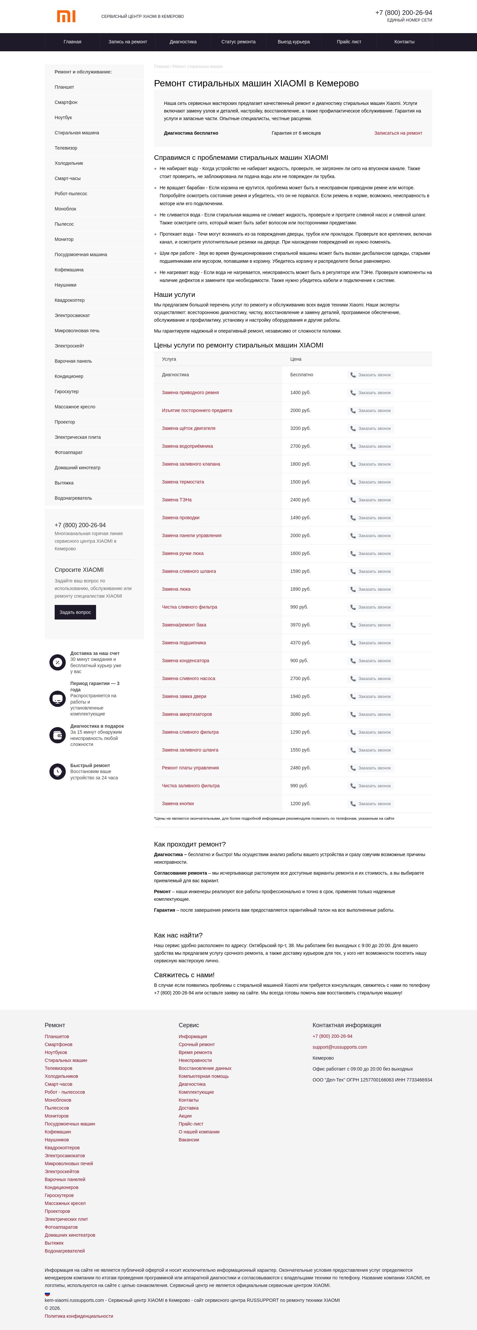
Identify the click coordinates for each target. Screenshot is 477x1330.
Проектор (65, 422)
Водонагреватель (73, 498)
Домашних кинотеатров (70, 1235)
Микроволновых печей (69, 1163)
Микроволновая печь (77, 330)
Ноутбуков (56, 1052)
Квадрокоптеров (62, 1147)
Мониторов (57, 1116)
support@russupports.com (340, 1047)
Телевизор (66, 148)
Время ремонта (195, 1052)
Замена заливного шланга (190, 750)
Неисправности (195, 1060)
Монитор (64, 239)
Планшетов (57, 1036)
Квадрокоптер (69, 300)
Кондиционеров (62, 1187)
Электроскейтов (62, 1171)
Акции (185, 1116)
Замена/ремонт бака (184, 624)
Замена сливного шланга (189, 571)
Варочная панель (73, 361)
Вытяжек (54, 1243)
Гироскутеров (59, 1195)
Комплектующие (196, 1092)
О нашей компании (199, 1131)
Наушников (57, 1139)
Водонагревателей (65, 1251)
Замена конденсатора (185, 660)
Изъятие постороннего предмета (197, 410)
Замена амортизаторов (187, 714)
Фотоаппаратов (61, 1227)
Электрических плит (66, 1219)
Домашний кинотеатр (77, 467)
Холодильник (69, 163)
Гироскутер (67, 391)
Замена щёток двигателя (188, 428)
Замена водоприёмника (187, 446)
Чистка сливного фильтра (189, 607)
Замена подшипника (184, 642)
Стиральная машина (77, 132)
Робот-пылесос (71, 193)
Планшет (64, 87)
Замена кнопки (178, 803)
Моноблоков (58, 1100)
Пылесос (64, 224)
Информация (193, 1036)
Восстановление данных (205, 1068)
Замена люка (176, 589)
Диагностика (183, 41)
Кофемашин (58, 1131)
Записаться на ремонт (398, 133)
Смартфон (66, 102)
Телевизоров (58, 1068)
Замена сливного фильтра (190, 732)
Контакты (404, 41)
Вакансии (189, 1139)
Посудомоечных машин (70, 1123)
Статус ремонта (239, 41)
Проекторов (57, 1211)
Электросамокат (72, 315)
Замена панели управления (192, 535)
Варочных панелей (65, 1179)
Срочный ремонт (197, 1044)
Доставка (188, 1108)
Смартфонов (59, 1044)
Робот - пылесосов (65, 1092)
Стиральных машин (66, 1060)
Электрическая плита (78, 437)
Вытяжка (64, 482)
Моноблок (65, 208)
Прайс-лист (191, 1123)
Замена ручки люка (183, 553)
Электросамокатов (65, 1155)
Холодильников (61, 1076)
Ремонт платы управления (190, 767)
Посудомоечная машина (81, 254)
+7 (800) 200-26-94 (403, 12)
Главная (72, 41)
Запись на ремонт (128, 41)
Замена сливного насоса (188, 678)
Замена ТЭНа (177, 499)
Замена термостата (183, 481)
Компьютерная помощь (204, 1076)
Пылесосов (57, 1108)
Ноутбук (63, 117)
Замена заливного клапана (191, 464)
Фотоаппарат (69, 452)
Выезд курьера (294, 41)
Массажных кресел (65, 1203)
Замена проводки (180, 517)
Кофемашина (69, 269)
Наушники (65, 285)
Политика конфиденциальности (79, 1316)
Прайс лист (349, 41)
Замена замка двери (184, 696)
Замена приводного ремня (190, 392)
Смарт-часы (67, 178)
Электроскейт (69, 345)
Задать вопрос (75, 612)
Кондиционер (69, 376)
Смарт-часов (59, 1084)
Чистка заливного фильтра (191, 785)
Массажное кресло (75, 406)
